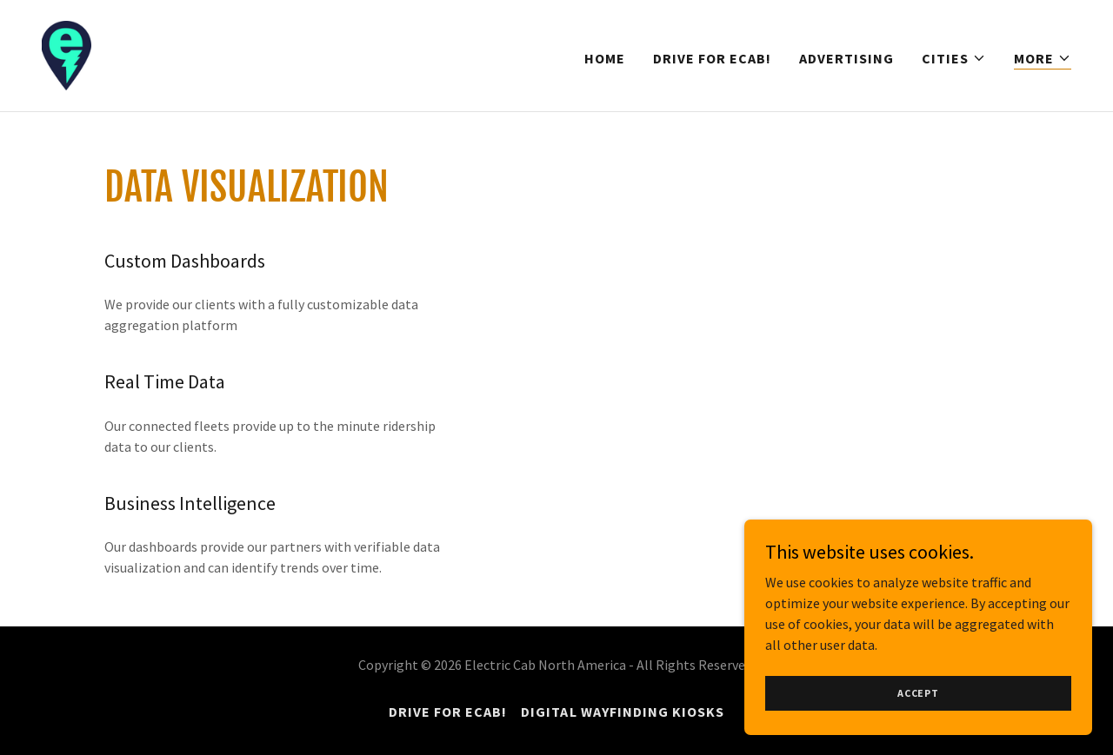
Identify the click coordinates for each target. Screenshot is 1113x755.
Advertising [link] (846, 58)
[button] (954, 58)
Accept (918, 716)
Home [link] (604, 58)
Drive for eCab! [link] (712, 58)
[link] (66, 54)
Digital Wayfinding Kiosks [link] (622, 711)
